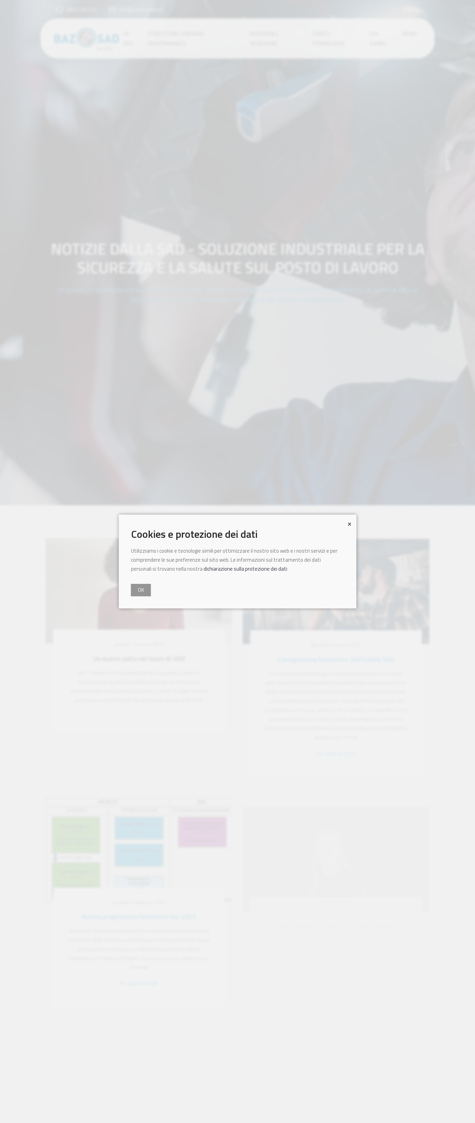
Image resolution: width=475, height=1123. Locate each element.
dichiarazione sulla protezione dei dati (245, 569)
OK (141, 590)
